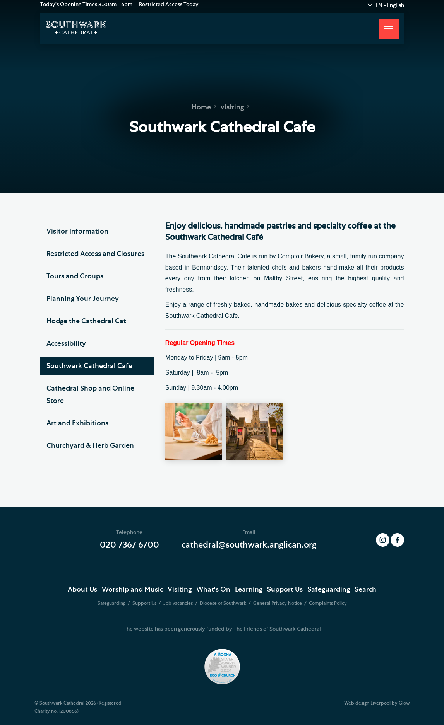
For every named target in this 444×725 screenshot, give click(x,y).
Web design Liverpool (367, 703)
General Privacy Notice (278, 603)
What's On (213, 589)
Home (201, 107)
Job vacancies (178, 603)
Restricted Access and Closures (95, 254)
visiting (232, 107)
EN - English (389, 5)
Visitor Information (77, 231)
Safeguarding (328, 589)
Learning (248, 589)
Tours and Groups (74, 276)
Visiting (180, 589)
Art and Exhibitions (77, 423)
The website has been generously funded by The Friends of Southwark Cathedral (222, 629)
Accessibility (66, 343)
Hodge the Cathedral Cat (86, 321)
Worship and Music (132, 589)
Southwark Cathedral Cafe (89, 366)
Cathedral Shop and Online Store (90, 394)
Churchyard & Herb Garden (90, 445)
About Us (82, 589)
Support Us (285, 589)
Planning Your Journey (82, 298)
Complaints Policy (328, 603)
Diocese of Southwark (223, 603)
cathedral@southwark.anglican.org (249, 545)
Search (365, 589)
